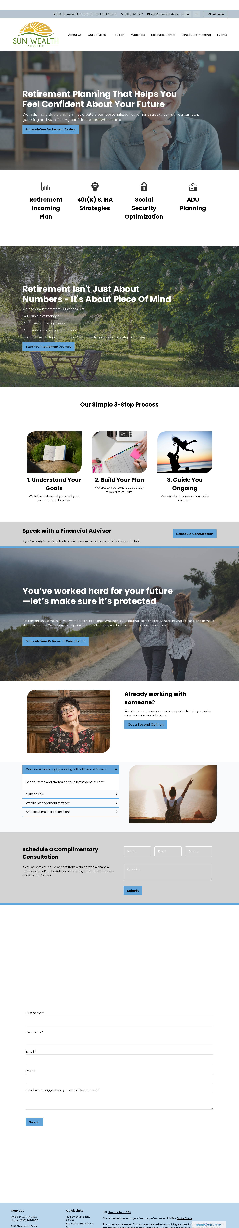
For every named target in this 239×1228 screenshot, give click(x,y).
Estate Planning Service (80, 1213)
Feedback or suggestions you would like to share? (62, 1080)
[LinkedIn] (187, 4)
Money (70, 1221)
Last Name (33, 1022)
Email (30, 1041)
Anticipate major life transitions (48, 801)
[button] (75, 24)
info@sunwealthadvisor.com (165, 4)
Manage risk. (35, 784)
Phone (30, 1060)
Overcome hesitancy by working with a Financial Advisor (66, 759)
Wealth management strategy (48, 793)
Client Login (216, 4)
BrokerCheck (184, 1208)
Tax (68, 1217)
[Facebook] (196, 4)
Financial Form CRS (119, 1202)
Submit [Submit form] (133, 881)
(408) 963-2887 (132, 4)
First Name (34, 1003)
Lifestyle (71, 1225)
